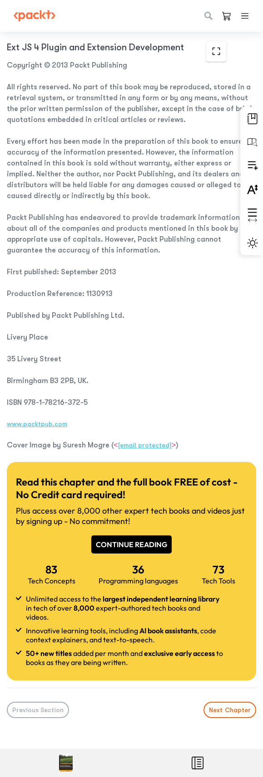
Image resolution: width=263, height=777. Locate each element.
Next (230, 710)
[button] (251, 119)
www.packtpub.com (37, 423)
